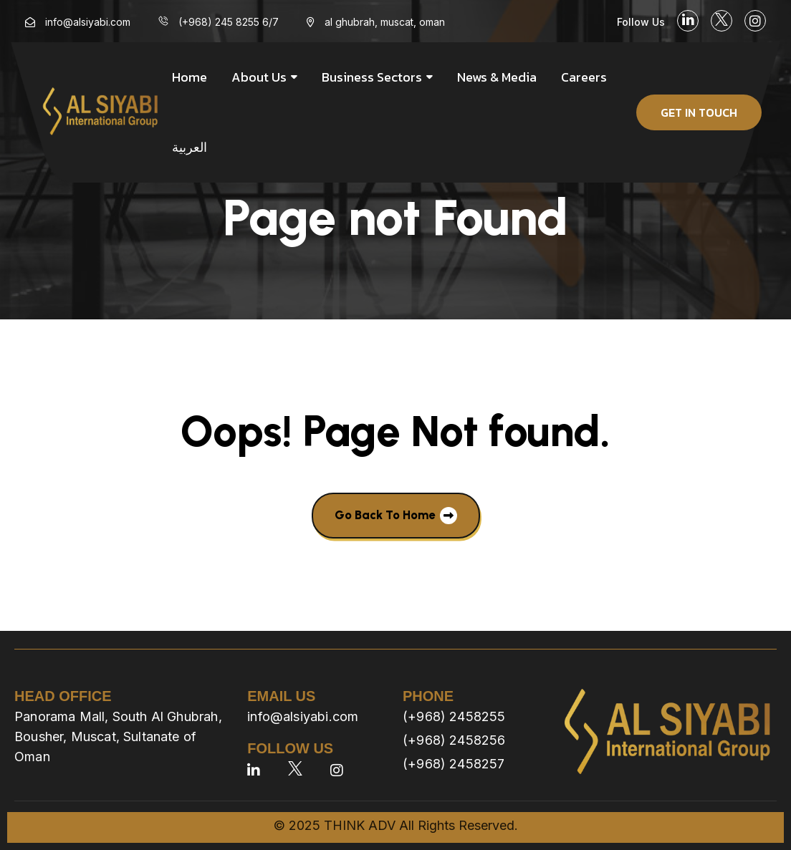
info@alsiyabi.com (302, 716)
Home (189, 77)
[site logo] (100, 112)
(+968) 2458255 (454, 716)
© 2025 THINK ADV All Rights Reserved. (396, 825)
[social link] (688, 21)
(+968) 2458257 (454, 763)
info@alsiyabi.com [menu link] (87, 22)
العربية (189, 147)
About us (259, 77)
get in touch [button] (699, 112)
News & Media (497, 77)
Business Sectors (372, 77)
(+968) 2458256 (454, 740)
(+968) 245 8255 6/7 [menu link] (228, 22)
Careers (584, 77)
